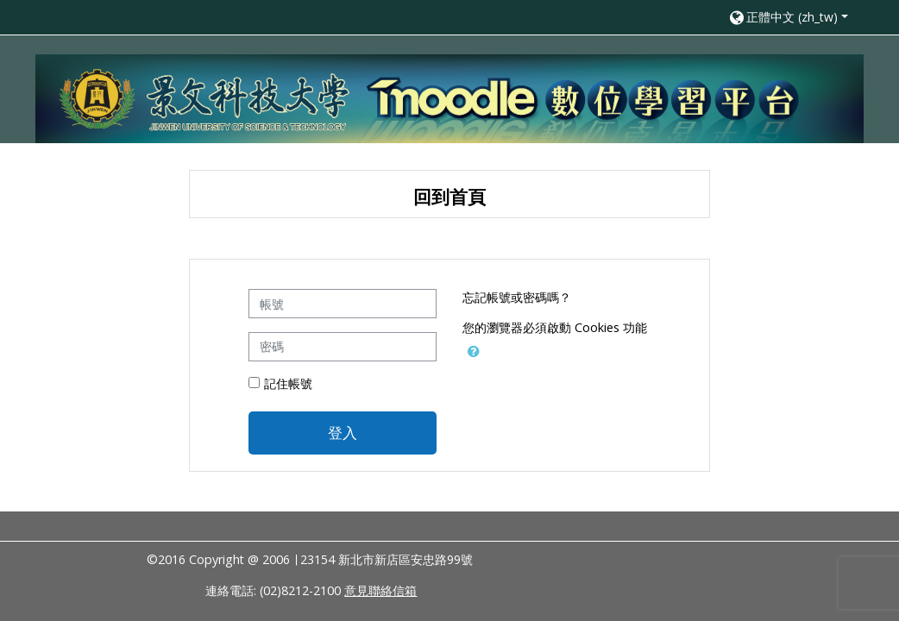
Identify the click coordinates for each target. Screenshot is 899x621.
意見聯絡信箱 (380, 590)
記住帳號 (288, 383)
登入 (342, 432)
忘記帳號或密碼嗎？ (516, 297)
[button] (788, 16)
